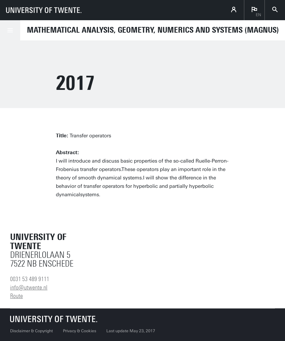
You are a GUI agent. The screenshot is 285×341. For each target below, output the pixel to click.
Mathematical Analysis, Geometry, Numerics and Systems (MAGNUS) (153, 30)
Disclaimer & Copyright (31, 331)
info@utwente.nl (28, 287)
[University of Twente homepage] (43, 10)
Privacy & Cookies (79, 331)
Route (16, 296)
